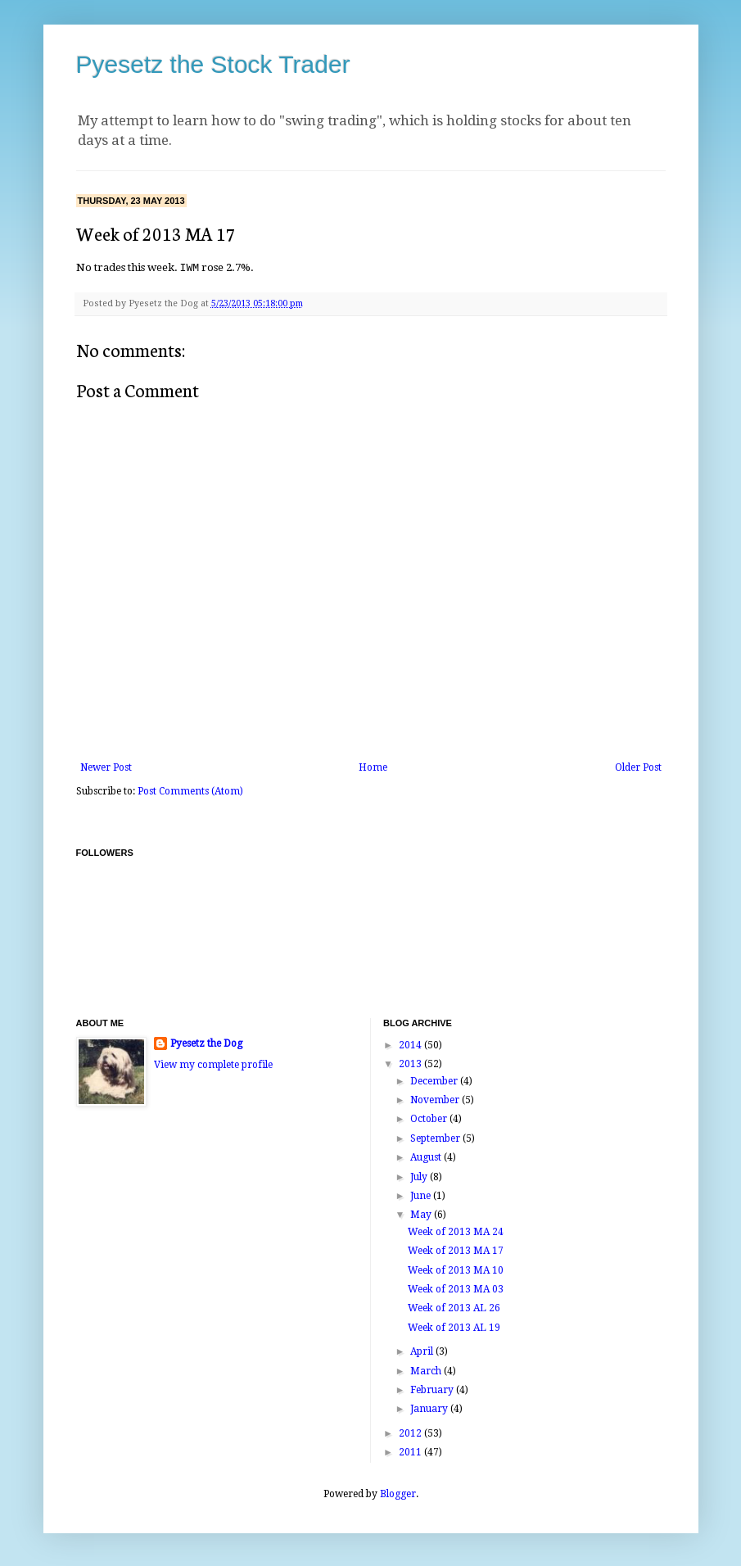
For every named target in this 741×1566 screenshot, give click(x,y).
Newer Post (106, 766)
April (423, 1350)
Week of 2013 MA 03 (456, 1288)
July (420, 1176)
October (430, 1118)
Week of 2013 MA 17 (456, 1250)
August (427, 1156)
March (427, 1370)
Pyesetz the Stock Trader (213, 64)
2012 (411, 1432)
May (422, 1214)
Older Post (638, 766)
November (436, 1099)
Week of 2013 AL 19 (454, 1327)
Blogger (398, 1493)
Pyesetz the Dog (206, 1042)
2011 (411, 1451)
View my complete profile (213, 1064)
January (430, 1408)
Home (373, 766)
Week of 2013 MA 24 (456, 1231)
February (433, 1389)
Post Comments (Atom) (190, 790)
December (435, 1080)
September (436, 1137)
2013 (411, 1063)
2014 (411, 1044)
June (421, 1195)
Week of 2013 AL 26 (454, 1307)
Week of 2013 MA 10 (456, 1269)
